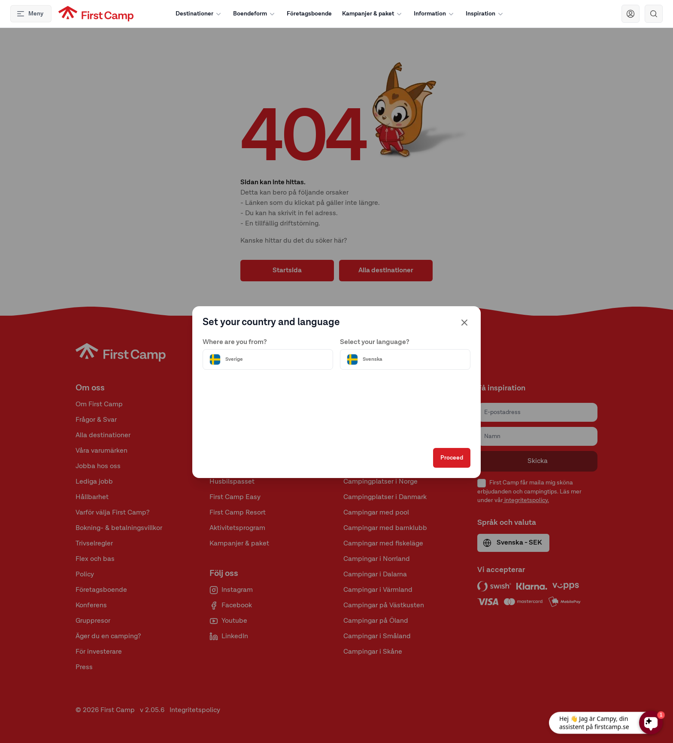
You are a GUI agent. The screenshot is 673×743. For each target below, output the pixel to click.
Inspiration (485, 13)
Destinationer (199, 13)
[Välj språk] (405, 359)
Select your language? (374, 342)
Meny (29, 13)
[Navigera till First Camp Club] (630, 14)
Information (434, 13)
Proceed (451, 458)
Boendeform (254, 13)
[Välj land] (268, 359)
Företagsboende (309, 14)
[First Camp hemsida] (95, 13)
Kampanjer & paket (372, 13)
